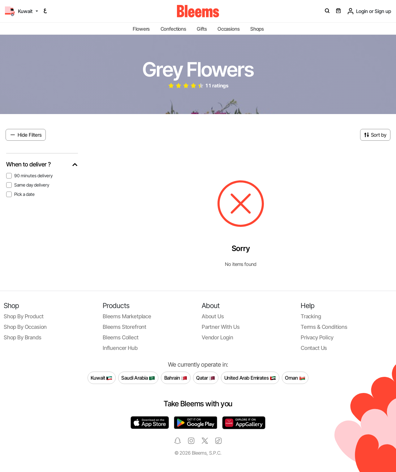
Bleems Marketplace (127, 316)
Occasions (228, 29)
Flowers (141, 29)
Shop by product (23, 316)
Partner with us (220, 327)
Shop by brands (22, 337)
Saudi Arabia (138, 378)
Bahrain (175, 378)
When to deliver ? (28, 164)
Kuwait (101, 378)
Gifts (202, 29)
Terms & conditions (324, 327)
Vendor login (217, 337)
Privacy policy (317, 337)
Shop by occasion (25, 327)
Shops (257, 29)
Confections (173, 29)
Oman (295, 378)
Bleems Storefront (124, 327)
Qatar (205, 378)
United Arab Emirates (250, 378)
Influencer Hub (120, 348)
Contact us (314, 348)
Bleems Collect (121, 337)
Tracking (311, 316)
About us (213, 316)
